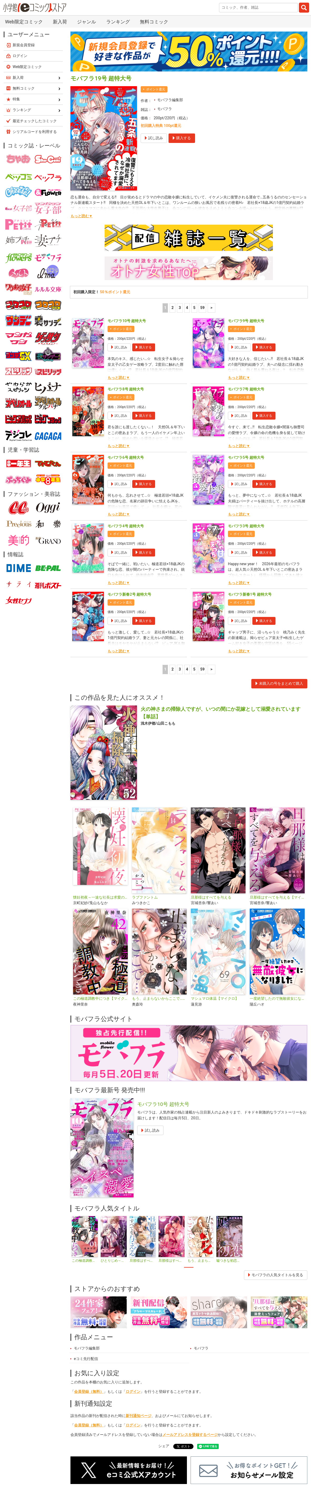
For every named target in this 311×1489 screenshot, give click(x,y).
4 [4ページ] (187, 308)
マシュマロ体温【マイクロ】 (215, 998)
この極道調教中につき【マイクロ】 (100, 998)
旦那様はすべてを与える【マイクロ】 (277, 897)
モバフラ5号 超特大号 (246, 457)
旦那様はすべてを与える (211, 897)
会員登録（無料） (89, 1391)
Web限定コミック (24, 21)
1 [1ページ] (165, 308)
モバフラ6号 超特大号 (126, 457)
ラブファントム (145, 897)
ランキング (118, 21)
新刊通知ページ (138, 1416)
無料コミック (154, 21)
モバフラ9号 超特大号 (246, 321)
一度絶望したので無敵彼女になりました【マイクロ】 (277, 998)
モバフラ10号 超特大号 (127, 321)
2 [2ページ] (172, 308)
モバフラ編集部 (170, 100)
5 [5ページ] (194, 308)
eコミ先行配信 (86, 1359)
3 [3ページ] (180, 308)
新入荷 (60, 21)
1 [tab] (188, 1267)
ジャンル (86, 21)
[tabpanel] (84, 1239)
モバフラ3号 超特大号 (246, 526)
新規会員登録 (24, 45)
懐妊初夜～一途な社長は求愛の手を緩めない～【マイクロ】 (100, 897)
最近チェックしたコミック (35, 121)
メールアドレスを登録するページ (190, 1435)
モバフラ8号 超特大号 (126, 389)
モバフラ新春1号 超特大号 (250, 594)
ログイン (133, 1391)
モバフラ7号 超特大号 (246, 389)
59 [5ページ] (202, 308)
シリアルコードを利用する (35, 132)
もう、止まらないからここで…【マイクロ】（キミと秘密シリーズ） (159, 998)
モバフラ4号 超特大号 (126, 526)
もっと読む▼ (81, 216)
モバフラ (164, 109)
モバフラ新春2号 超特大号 (129, 594)
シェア (163, 1446)
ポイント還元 (155, 89)
